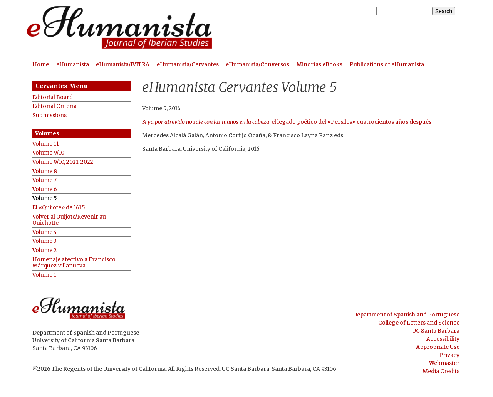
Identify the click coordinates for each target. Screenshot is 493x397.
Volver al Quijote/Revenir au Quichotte (69, 220)
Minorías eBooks (319, 64)
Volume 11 (45, 144)
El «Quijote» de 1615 (58, 207)
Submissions (49, 115)
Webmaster (444, 363)
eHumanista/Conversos (257, 64)
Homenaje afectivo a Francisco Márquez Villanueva (74, 262)
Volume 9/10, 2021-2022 (62, 162)
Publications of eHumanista (387, 64)
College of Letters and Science (418, 322)
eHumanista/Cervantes (188, 64)
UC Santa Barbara (435, 330)
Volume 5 (44, 198)
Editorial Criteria (54, 106)
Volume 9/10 (48, 153)
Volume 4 (44, 232)
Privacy (449, 355)
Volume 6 (44, 189)
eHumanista (72, 64)
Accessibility (442, 338)
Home (40, 64)
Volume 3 (44, 241)
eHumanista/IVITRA (122, 64)
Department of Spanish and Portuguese (406, 314)
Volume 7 (44, 180)
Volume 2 (44, 250)
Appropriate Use (437, 346)
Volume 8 (44, 171)
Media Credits (441, 371)
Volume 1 (44, 275)
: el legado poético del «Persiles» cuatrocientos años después (286, 121)
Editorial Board (52, 97)
